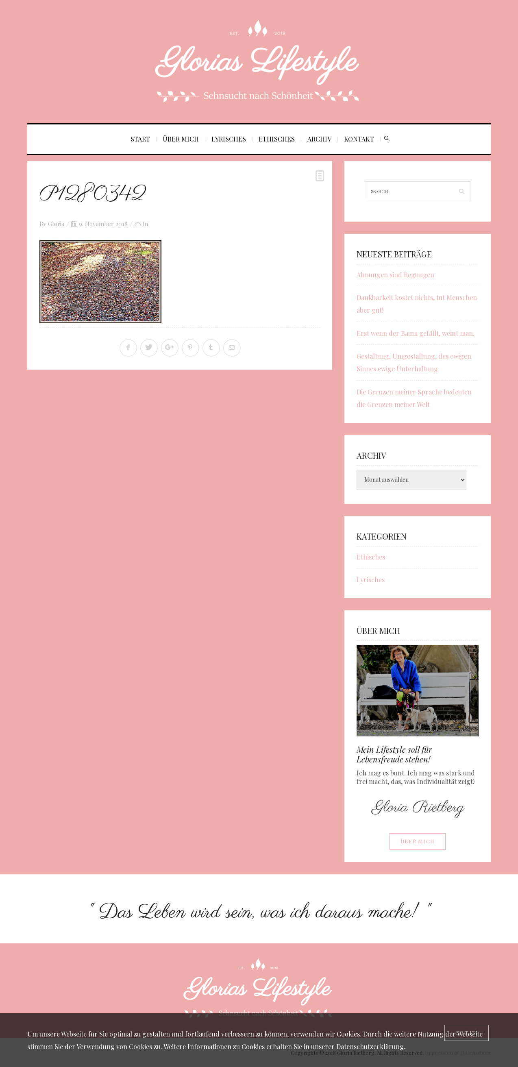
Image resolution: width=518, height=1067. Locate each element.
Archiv (319, 139)
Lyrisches (228, 139)
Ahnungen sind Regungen (395, 274)
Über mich (181, 139)
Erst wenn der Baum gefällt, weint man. (415, 333)
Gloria (56, 224)
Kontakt (359, 139)
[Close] (466, 1033)
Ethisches (277, 139)
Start (140, 139)
